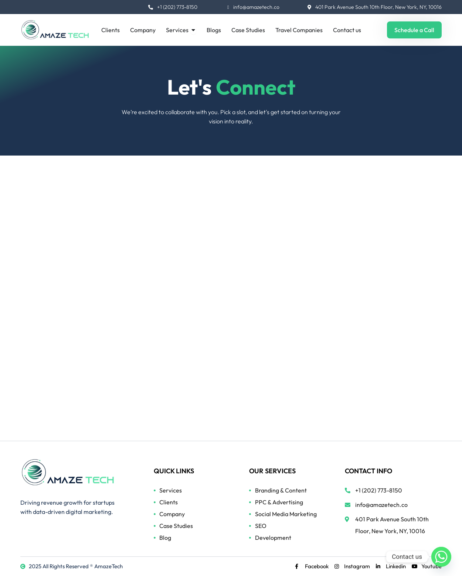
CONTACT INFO (368, 471)
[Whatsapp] (441, 557)
